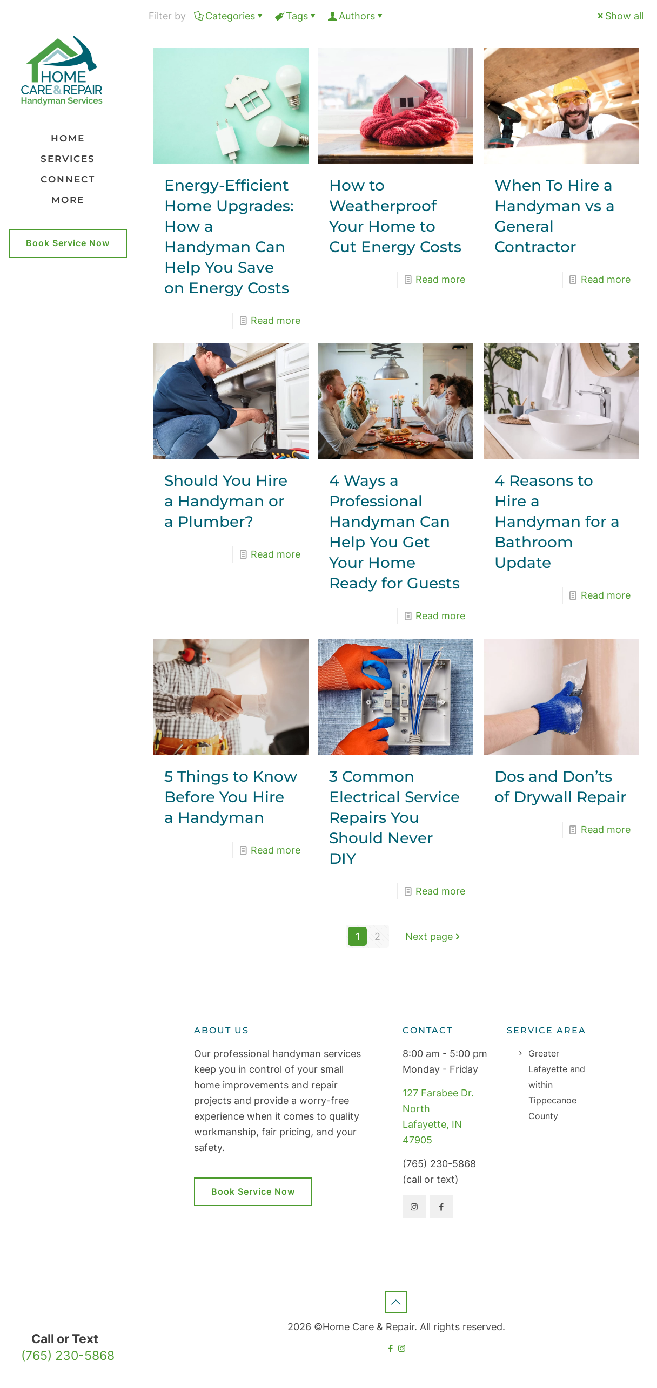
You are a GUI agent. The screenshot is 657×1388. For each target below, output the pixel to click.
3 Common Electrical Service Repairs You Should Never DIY (394, 817)
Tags (296, 16)
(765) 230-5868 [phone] (68, 1355)
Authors (356, 16)
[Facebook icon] (390, 1348)
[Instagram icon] (402, 1348)
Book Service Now (68, 243)
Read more (275, 320)
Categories (229, 16)
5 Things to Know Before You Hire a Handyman (230, 797)
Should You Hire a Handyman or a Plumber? (225, 501)
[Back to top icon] (396, 1302)
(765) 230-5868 (439, 1163)
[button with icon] (414, 1206)
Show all (619, 16)
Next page (433, 936)
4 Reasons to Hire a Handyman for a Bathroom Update (557, 521)
